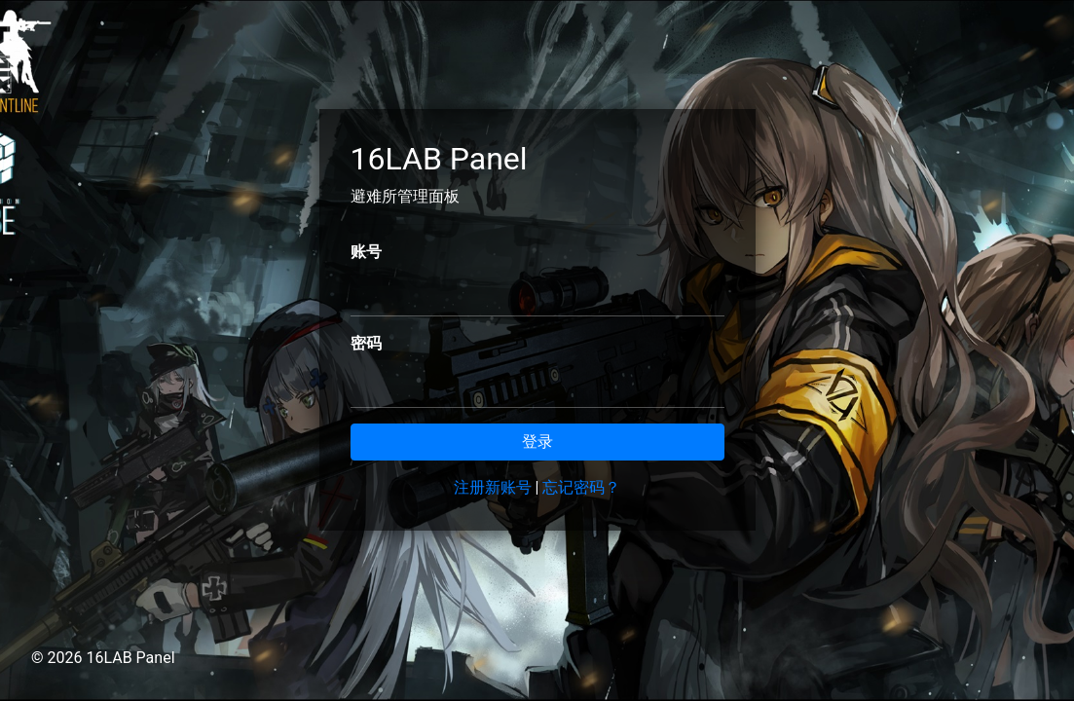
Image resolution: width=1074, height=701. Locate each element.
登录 (537, 441)
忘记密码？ (581, 487)
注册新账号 (493, 487)
